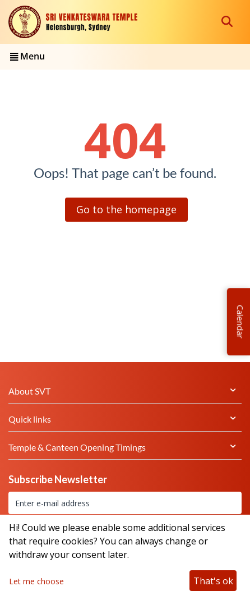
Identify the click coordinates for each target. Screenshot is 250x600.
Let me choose (36, 581)
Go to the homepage (126, 209)
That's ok (213, 581)
